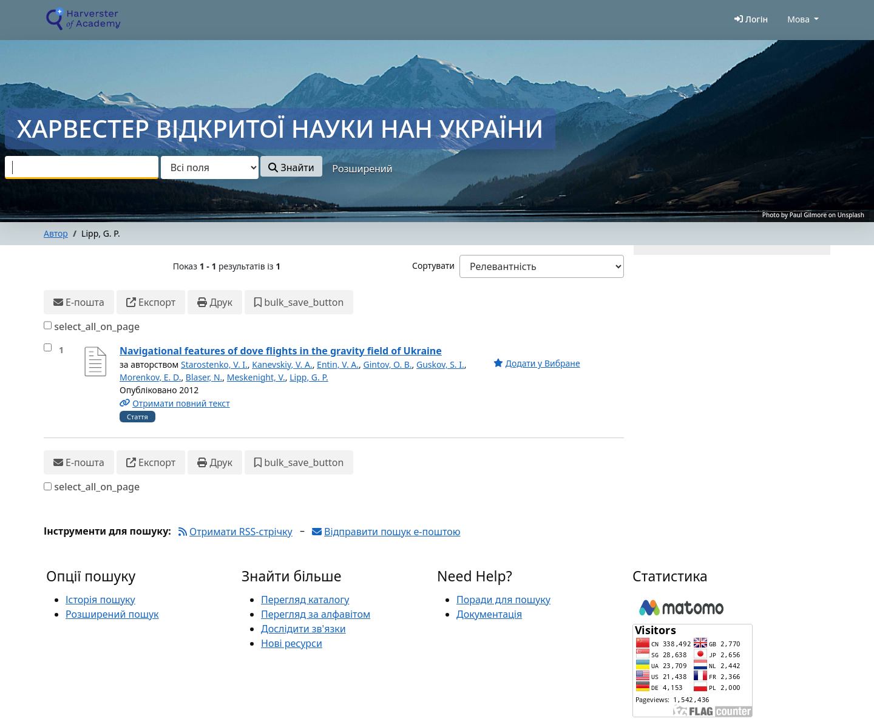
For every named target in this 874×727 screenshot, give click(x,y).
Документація (489, 614)
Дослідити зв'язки (303, 628)
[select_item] (48, 347)
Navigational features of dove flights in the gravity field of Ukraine (281, 350)
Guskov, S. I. (440, 364)
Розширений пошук (112, 614)
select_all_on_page (97, 326)
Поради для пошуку (503, 599)
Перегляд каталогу (305, 599)
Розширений (362, 168)
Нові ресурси (291, 643)
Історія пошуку (100, 599)
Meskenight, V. (256, 377)
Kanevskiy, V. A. (282, 364)
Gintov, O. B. (387, 364)
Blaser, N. (204, 377)
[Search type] (210, 167)
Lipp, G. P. (309, 377)
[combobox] (81, 167)
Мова (798, 19)
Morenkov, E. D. (150, 377)
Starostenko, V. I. (214, 364)
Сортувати (433, 265)
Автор (56, 233)
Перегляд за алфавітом (315, 614)
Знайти (291, 167)
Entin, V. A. (338, 364)
